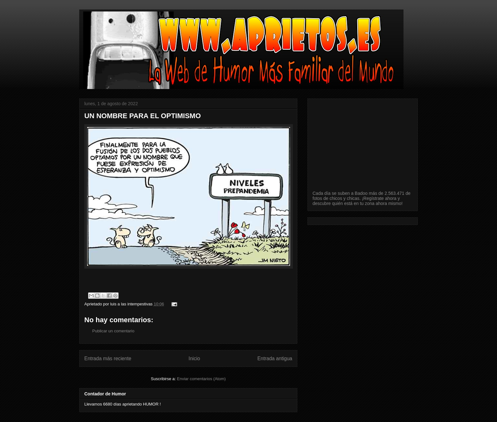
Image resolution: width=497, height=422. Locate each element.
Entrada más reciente (107, 358)
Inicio (194, 358)
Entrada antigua (274, 358)
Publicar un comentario (113, 331)
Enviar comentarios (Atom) (201, 378)
